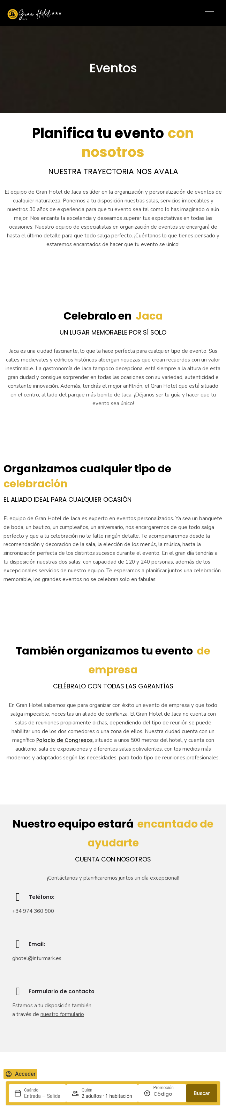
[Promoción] (167, 1093)
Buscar (202, 1093)
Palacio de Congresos (64, 740)
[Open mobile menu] (212, 13)
